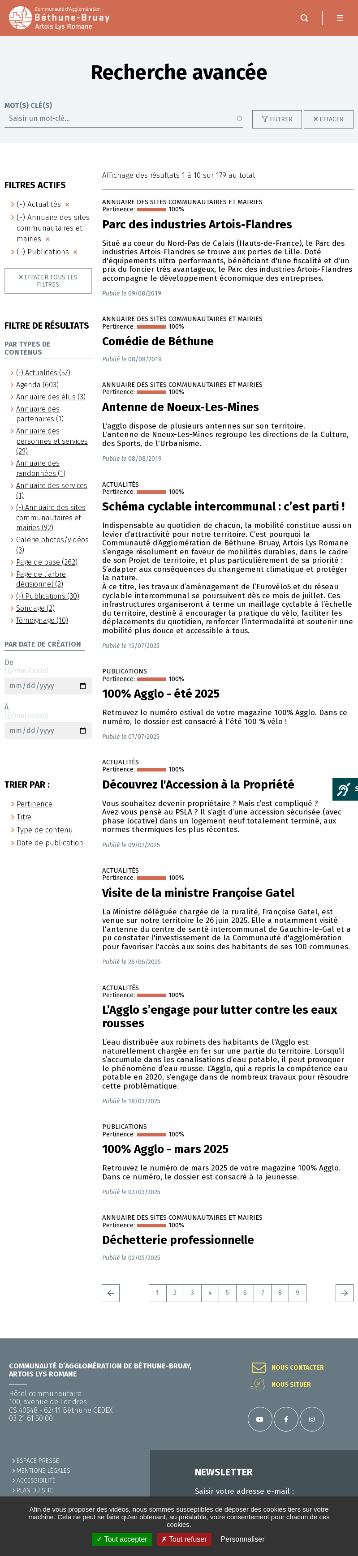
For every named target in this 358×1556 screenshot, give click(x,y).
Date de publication (50, 843)
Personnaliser (243, 1539)
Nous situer (291, 1385)
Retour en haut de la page (340, 1338)
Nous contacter (298, 1368)
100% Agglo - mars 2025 (165, 1149)
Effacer (331, 119)
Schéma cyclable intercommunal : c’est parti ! (223, 507)
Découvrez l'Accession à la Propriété (198, 785)
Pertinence (34, 804)
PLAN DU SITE (35, 1490)
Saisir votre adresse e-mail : (244, 1491)
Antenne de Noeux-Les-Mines (180, 407)
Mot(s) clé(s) (28, 106)
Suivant (345, 1293)
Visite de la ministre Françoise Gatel (198, 893)
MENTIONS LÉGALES (43, 1471)
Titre (24, 817)
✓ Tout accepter (121, 1539)
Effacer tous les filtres (51, 281)
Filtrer (281, 119)
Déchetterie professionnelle (178, 1240)
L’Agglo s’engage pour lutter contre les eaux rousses (219, 1016)
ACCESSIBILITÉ (36, 1480)
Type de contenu (45, 830)
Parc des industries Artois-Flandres (197, 224)
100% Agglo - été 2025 (161, 694)
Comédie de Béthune (158, 341)
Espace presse (38, 1461)
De (48, 676)
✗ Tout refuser (184, 1539)
